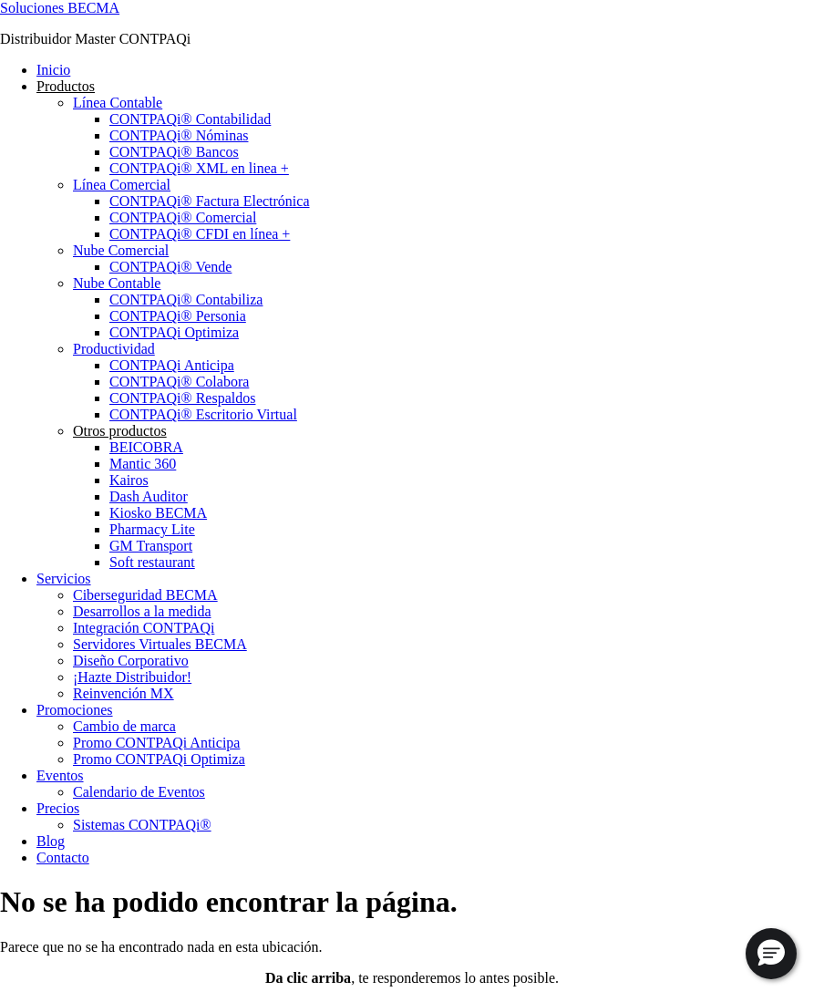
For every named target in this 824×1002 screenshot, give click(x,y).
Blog (50, 841)
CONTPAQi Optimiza (174, 332)
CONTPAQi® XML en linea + (199, 168)
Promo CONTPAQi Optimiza (159, 759)
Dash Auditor (148, 496)
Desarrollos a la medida (142, 611)
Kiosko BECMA (158, 513)
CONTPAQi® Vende (170, 266)
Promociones (74, 710)
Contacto (62, 857)
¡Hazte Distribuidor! (132, 677)
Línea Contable (117, 102)
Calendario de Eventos (139, 792)
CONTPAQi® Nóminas (178, 135)
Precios (57, 808)
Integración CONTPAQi (143, 627)
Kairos (129, 480)
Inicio (53, 69)
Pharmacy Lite (152, 529)
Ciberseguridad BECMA (145, 595)
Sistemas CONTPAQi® (142, 824)
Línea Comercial (121, 184)
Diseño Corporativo (131, 660)
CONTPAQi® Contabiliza (186, 299)
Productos (65, 86)
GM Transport (150, 545)
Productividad (114, 348)
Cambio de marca (124, 726)
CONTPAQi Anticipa (171, 365)
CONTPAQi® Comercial (182, 217)
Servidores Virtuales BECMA (160, 644)
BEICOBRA (146, 447)
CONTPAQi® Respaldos (182, 398)
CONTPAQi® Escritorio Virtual (203, 414)
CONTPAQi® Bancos (174, 152)
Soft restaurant (152, 562)
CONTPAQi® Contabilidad (190, 119)
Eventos (60, 775)
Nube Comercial (121, 250)
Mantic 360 (142, 463)
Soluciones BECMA (59, 7)
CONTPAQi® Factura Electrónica (209, 201)
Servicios (63, 578)
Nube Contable (116, 283)
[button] (771, 953)
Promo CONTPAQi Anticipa (156, 742)
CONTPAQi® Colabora (179, 381)
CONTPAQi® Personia (177, 316)
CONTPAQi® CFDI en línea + (199, 234)
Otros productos (120, 431)
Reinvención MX (123, 693)
